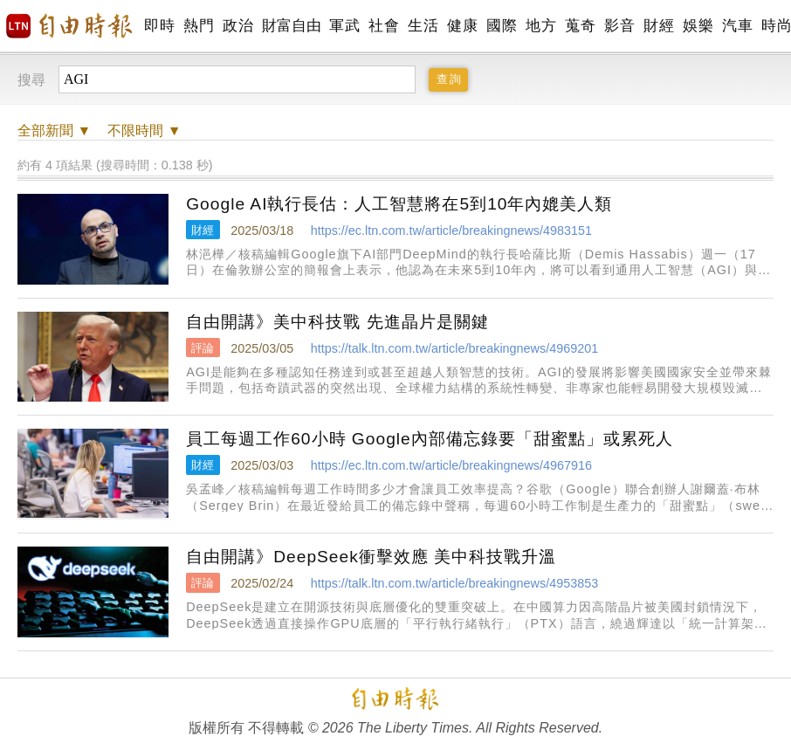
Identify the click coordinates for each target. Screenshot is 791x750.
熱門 (198, 25)
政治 (238, 25)
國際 (501, 25)
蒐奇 (580, 25)
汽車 (737, 25)
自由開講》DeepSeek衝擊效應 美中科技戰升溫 (371, 556)
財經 (658, 25)
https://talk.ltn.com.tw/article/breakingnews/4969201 (455, 348)
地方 (541, 25)
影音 (619, 25)
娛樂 (698, 25)
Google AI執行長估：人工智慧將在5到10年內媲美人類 (399, 204)
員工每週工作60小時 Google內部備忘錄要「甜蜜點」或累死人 (429, 439)
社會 (383, 25)
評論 (202, 347)
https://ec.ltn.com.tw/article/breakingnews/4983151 (451, 230)
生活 (423, 25)
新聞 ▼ (54, 130)
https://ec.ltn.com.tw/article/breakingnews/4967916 (451, 465)
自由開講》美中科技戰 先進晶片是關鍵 (337, 322)
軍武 (344, 25)
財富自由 (291, 25)
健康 (462, 25)
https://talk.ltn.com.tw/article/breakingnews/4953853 (455, 583)
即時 (159, 25)
